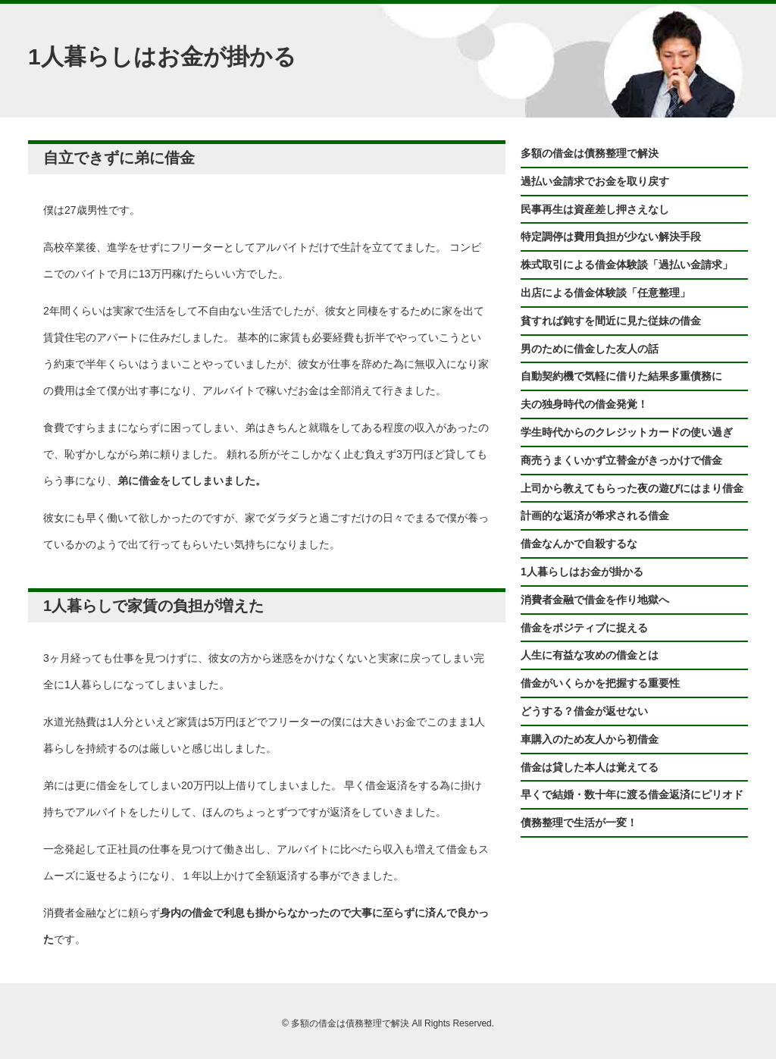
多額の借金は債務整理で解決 (590, 153)
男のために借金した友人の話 (590, 349)
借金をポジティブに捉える (584, 628)
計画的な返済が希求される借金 (595, 515)
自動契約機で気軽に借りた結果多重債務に (621, 376)
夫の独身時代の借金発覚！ (584, 404)
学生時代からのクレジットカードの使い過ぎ (627, 432)
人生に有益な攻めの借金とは (590, 655)
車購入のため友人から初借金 (590, 739)
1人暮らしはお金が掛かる (582, 572)
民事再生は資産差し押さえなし (595, 209)
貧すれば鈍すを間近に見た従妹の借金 (611, 321)
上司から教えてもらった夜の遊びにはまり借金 (632, 488)
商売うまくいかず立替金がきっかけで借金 (621, 460)
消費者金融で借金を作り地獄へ (595, 600)
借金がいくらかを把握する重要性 (600, 683)
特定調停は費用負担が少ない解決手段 (611, 236)
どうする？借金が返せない (584, 711)
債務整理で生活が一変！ (579, 822)
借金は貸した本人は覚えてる (590, 767)
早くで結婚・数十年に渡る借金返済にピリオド (632, 794)
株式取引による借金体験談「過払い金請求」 (627, 264)
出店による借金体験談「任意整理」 (605, 293)
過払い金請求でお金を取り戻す (595, 181)
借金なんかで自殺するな (579, 543)
